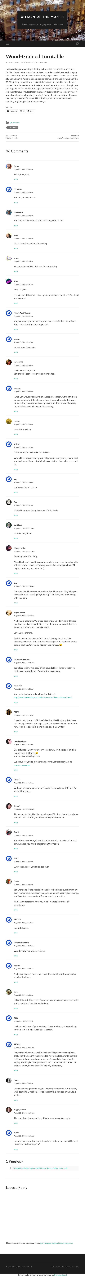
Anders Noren (66, 1272)
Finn (16, 503)
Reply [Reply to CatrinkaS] (16, 204)
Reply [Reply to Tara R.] (16, 853)
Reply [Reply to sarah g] (16, 1075)
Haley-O (17, 784)
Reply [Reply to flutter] (16, 181)
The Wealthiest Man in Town (67, 137)
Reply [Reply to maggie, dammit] (16, 1128)
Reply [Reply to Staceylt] (16, 827)
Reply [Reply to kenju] (16, 305)
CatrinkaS (18, 190)
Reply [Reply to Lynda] (16, 915)
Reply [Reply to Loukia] (16, 1105)
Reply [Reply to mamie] (16, 1154)
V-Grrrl (17, 445)
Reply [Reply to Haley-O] (16, 801)
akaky (16, 863)
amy (16, 480)
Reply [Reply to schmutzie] (16, 707)
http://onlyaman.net (23, 770)
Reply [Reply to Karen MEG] (16, 380)
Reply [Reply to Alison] (16, 273)
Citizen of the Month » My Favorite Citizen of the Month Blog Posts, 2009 (45, 1173)
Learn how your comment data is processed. (59, 1248)
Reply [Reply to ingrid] (16, 250)
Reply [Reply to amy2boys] (16, 540)
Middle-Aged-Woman (23, 314)
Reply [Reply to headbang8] (16, 227)
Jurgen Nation (20, 614)
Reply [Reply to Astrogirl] (16, 413)
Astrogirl (18, 390)
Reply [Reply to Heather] (16, 436)
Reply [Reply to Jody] (16, 1039)
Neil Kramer (29, 62)
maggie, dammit (21, 1114)
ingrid (16, 236)
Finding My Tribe (13, 137)
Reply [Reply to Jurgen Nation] (16, 651)
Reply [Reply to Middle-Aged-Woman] (16, 331)
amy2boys (18, 526)
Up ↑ (77, 1272)
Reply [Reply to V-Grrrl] (16, 471)
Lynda (16, 886)
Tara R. (17, 837)
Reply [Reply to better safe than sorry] (16, 678)
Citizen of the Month (42, 16)
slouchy (17, 340)
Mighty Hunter (20, 549)
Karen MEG (19, 363)
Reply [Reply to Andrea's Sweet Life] (16, 961)
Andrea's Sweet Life (22, 947)
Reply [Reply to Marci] (16, 737)
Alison (16, 259)
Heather (17, 422)
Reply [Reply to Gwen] (16, 1013)
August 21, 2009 (13, 62)
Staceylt (17, 810)
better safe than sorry (23, 661)
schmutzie (18, 687)
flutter (17, 167)
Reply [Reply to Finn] (16, 517)
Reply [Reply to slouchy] (16, 354)
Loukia (17, 1085)
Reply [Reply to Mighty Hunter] (16, 575)
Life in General (15, 123)
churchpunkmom (21, 746)
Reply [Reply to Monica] (16, 938)
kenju (16, 282)
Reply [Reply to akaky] (16, 876)
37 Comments (44, 62)
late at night (13, 128)
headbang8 (19, 213)
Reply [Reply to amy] (16, 494)
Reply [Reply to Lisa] (16, 604)
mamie (17, 1137)
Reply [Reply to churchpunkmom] (16, 775)
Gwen (16, 996)
